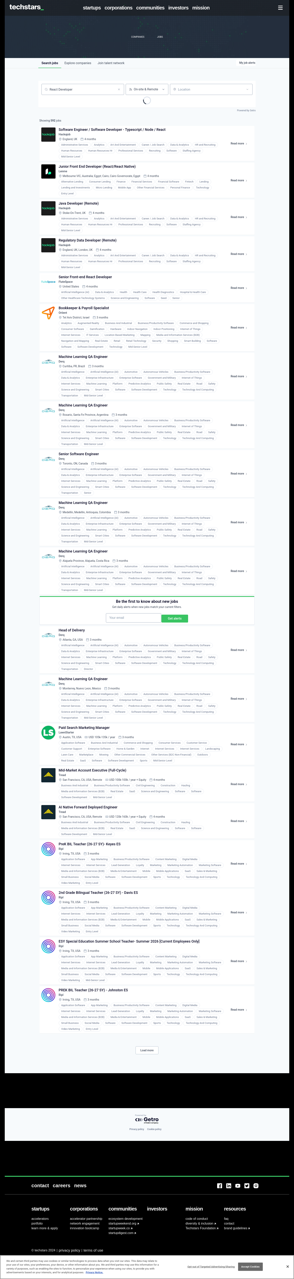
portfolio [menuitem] (37, 1223)
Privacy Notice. (94, 1272)
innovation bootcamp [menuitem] (84, 1228)
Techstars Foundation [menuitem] (201, 1228)
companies (77, 63)
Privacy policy (136, 1164)
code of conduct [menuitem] (197, 1218)
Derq (63, 382)
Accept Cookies (250, 1266)
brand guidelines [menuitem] (235, 1228)
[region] (147, 1267)
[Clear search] (119, 89)
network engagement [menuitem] (84, 1223)
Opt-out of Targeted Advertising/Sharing (211, 1266)
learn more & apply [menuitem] (44, 1228)
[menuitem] (93, 8)
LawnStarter (68, 781)
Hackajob (66, 137)
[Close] (287, 1266)
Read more (239, 146)
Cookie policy (154, 1164)
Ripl (62, 906)
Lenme (65, 177)
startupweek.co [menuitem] (119, 1228)
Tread (64, 827)
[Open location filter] (247, 89)
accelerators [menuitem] (40, 1218)
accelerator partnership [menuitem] (86, 1218)
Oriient (65, 330)
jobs (49, 63)
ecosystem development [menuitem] (125, 1218)
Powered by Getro (246, 110)
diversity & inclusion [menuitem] (199, 1223)
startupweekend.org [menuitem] (122, 1223)
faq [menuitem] (226, 1218)
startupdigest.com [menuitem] (120, 1233)
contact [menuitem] (229, 1223)
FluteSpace (68, 296)
